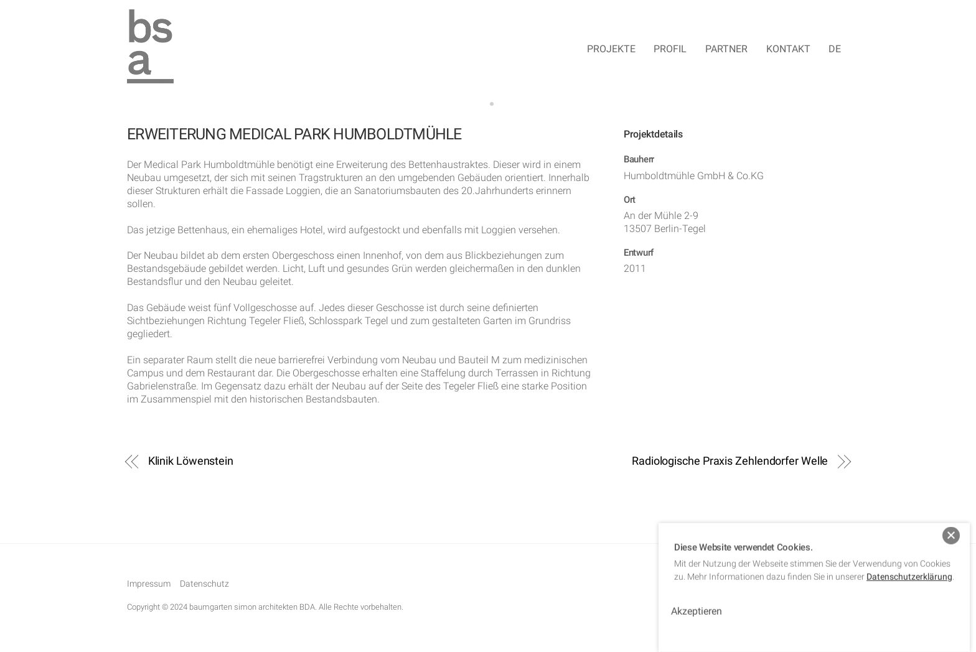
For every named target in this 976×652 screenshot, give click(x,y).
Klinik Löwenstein (190, 461)
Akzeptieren (696, 602)
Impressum (149, 585)
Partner (726, 49)
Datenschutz (204, 585)
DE (834, 49)
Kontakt (788, 49)
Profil (670, 49)
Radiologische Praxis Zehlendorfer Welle (730, 461)
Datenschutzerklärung (909, 568)
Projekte (611, 49)
